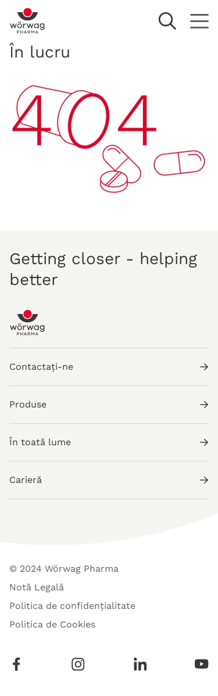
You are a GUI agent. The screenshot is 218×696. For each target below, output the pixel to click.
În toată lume (109, 442)
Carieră (109, 479)
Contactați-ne (109, 366)
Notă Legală (36, 587)
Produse (109, 404)
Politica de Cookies (52, 624)
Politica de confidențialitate (72, 605)
